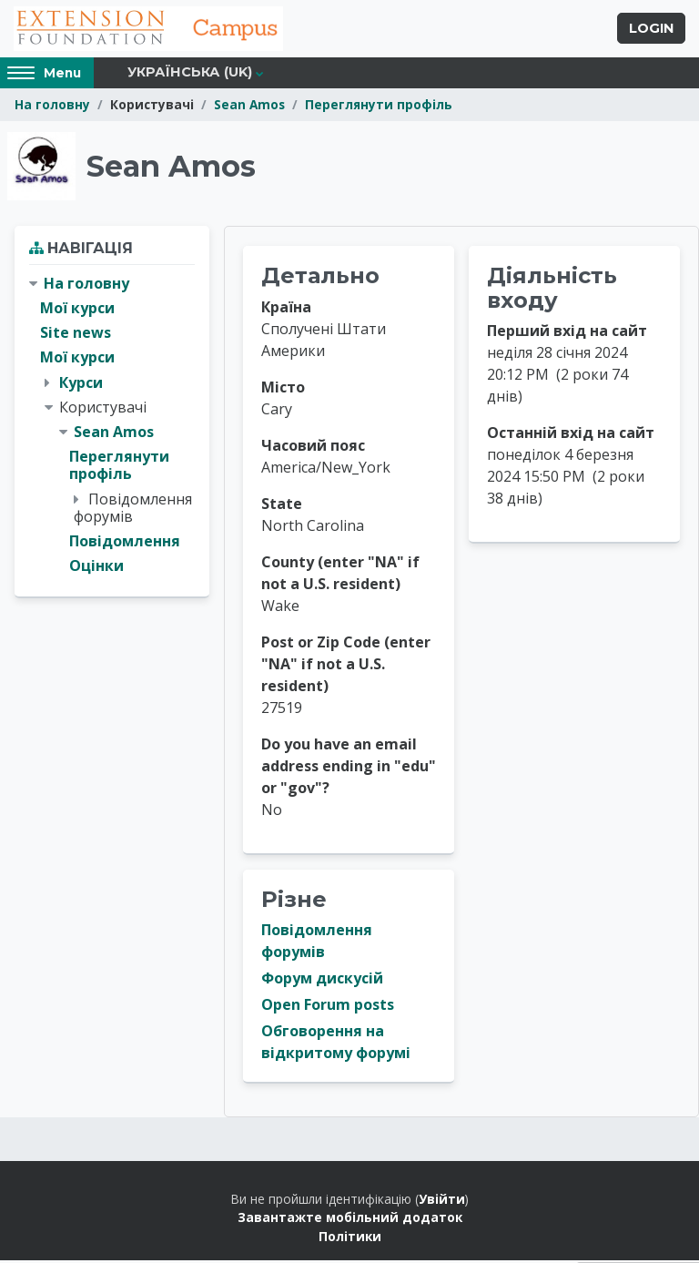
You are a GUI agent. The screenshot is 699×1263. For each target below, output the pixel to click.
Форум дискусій (322, 981)
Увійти (442, 1201)
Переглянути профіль (378, 107)
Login (651, 30)
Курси (81, 384)
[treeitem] (112, 427)
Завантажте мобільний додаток (350, 1219)
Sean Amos (249, 107)
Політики (350, 1239)
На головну (52, 107)
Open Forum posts (327, 1007)
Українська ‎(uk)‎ (189, 74)
